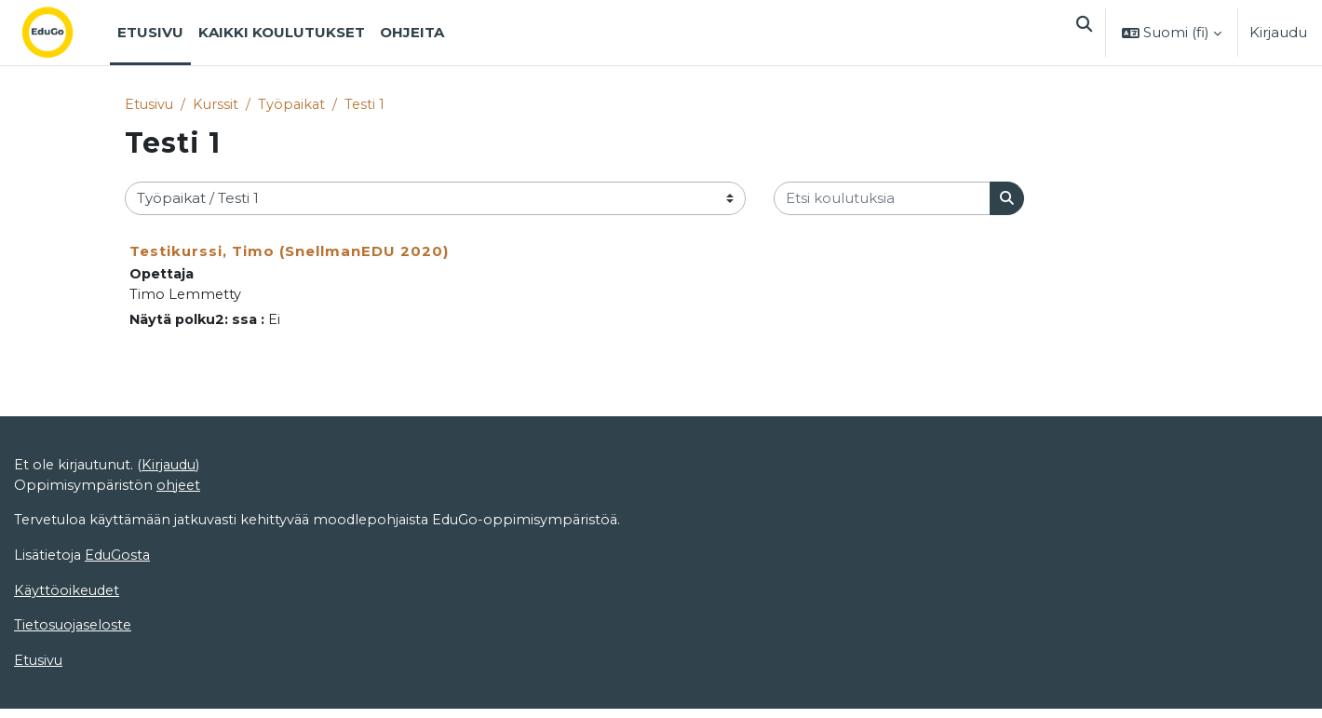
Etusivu (150, 105)
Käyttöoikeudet (69, 597)
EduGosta (121, 562)
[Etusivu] (62, 32)
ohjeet (180, 490)
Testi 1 (369, 105)
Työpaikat (295, 105)
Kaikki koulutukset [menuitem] (281, 32)
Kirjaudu (1278, 32)
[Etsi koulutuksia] (882, 200)
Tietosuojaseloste (75, 634)
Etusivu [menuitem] (150, 32)
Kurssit (218, 105)
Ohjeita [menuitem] (412, 32)
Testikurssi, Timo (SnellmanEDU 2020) (289, 252)
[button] (1081, 32)
